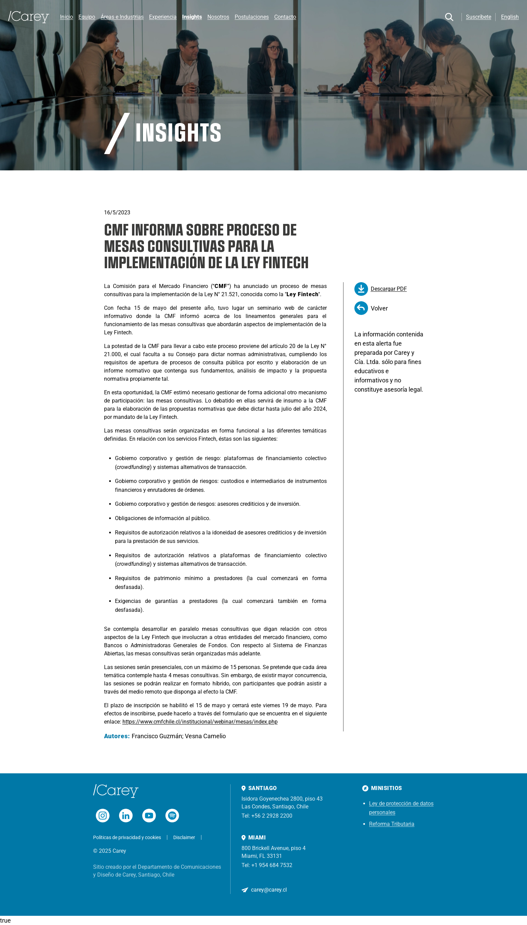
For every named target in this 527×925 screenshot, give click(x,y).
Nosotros (218, 17)
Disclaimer (184, 837)
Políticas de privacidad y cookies (127, 837)
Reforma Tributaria (391, 824)
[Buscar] (449, 17)
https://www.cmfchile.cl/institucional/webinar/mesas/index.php (200, 721)
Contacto (285, 17)
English (510, 17)
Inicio (66, 17)
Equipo (86, 17)
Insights (192, 17)
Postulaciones (252, 17)
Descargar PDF (380, 289)
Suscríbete (478, 17)
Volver (371, 308)
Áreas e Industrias (122, 17)
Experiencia (163, 17)
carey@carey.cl (269, 889)
